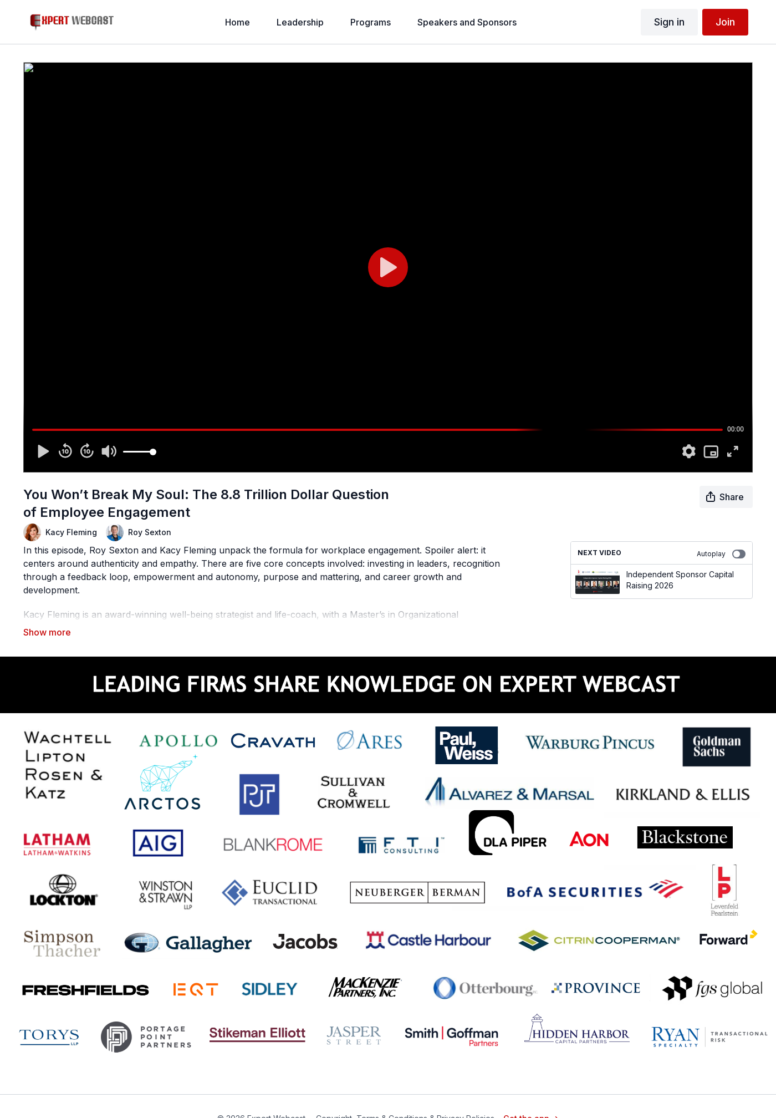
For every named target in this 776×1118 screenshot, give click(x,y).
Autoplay (721, 554)
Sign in (669, 22)
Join (725, 22)
